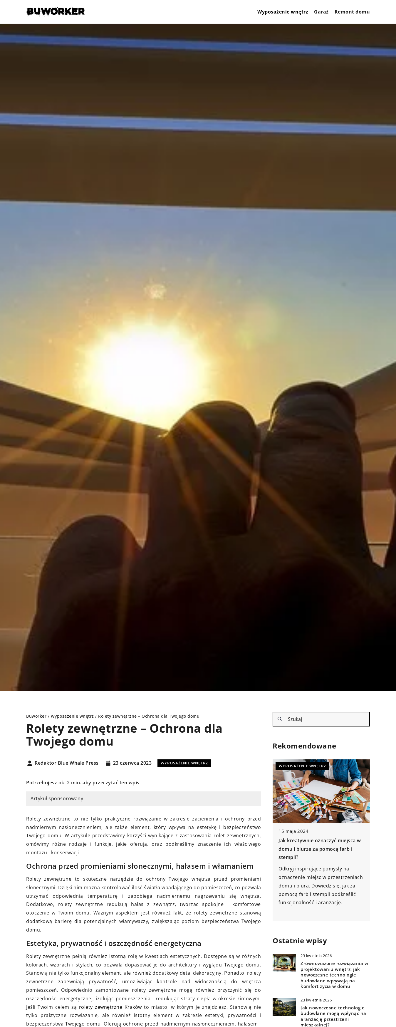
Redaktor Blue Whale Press (67, 763)
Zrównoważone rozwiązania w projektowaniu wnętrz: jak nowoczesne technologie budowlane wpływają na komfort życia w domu (334, 975)
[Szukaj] (280, 719)
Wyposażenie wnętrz (282, 12)
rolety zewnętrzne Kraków (110, 1007)
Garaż (321, 12)
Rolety (33, 818)
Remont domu (352, 12)
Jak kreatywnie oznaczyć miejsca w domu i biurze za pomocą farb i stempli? (319, 849)
